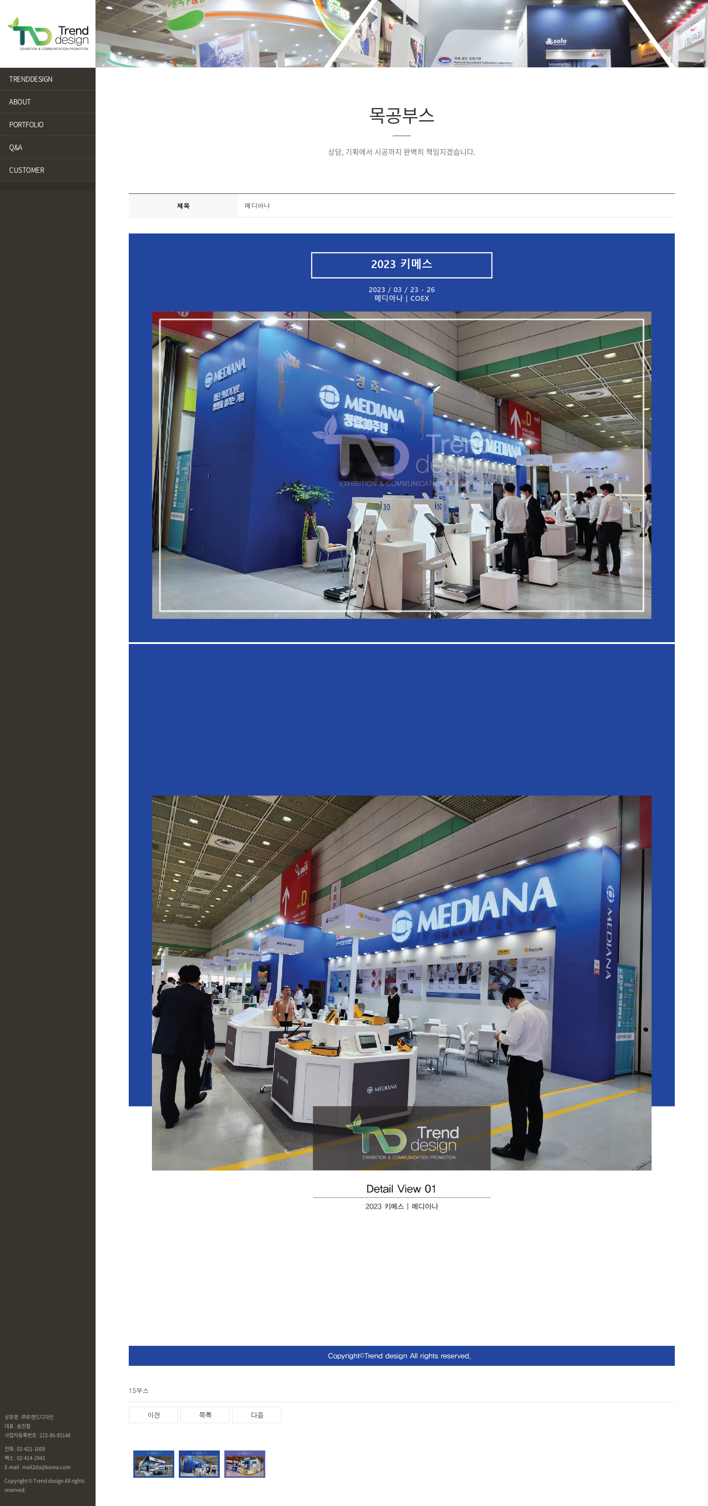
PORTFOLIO (26, 124)
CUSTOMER (26, 170)
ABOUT (20, 101)
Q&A (15, 147)
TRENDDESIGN (31, 79)
